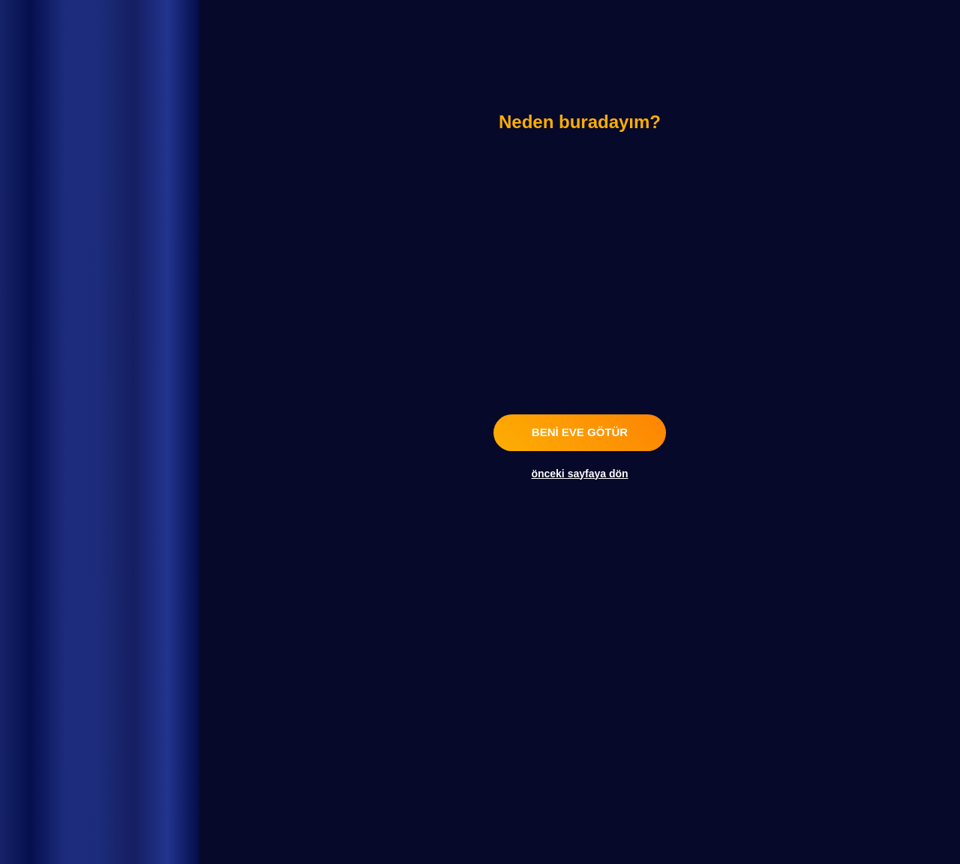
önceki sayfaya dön (579, 474)
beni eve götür (580, 432)
